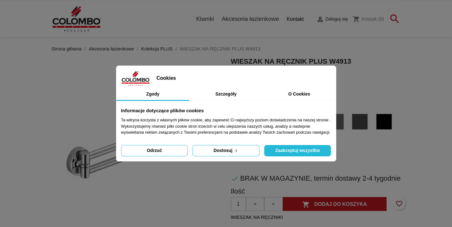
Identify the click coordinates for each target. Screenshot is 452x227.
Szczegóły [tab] (226, 93)
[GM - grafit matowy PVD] (360, 122)
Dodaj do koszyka (334, 204)
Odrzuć (154, 150)
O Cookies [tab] (299, 93)
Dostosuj (226, 150)
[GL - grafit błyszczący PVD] (336, 122)
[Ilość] (238, 204)
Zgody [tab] (152, 93)
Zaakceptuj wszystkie (297, 150)
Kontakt (295, 19)
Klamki (205, 18)
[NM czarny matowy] (385, 122)
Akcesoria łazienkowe (250, 18)
